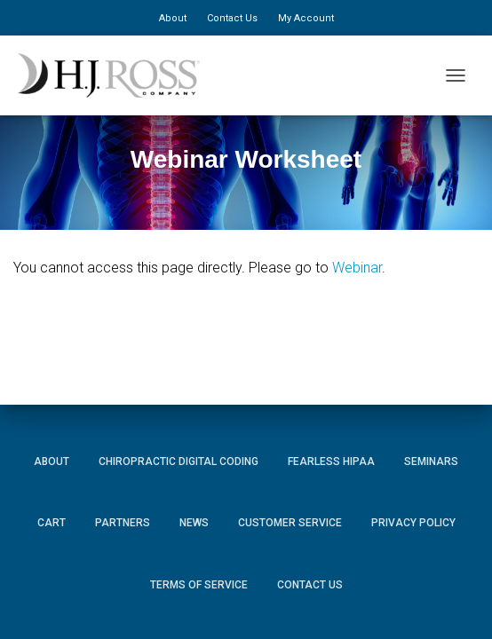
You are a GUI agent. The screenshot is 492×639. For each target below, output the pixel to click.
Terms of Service (199, 585)
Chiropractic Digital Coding (178, 461)
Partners (122, 523)
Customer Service (290, 523)
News (194, 523)
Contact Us (232, 18)
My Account (306, 18)
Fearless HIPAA (331, 461)
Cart (51, 523)
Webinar (357, 267)
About (172, 18)
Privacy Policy (413, 523)
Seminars (431, 461)
